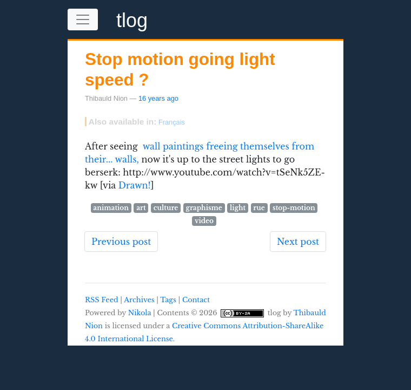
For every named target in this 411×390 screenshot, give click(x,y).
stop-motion (294, 208)
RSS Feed (101, 300)
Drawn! (134, 185)
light (238, 208)
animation (111, 208)
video (204, 221)
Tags (168, 300)
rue (259, 208)
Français (171, 122)
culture (166, 208)
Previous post (121, 241)
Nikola (139, 313)
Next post (298, 241)
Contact (196, 300)
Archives (139, 300)
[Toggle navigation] (83, 19)
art (140, 208)
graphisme (204, 208)
